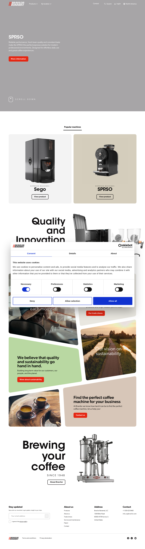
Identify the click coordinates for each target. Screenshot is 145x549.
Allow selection (72, 301)
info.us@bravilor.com (129, 514)
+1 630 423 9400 (128, 510)
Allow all (113, 301)
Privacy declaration (46, 538)
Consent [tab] (31, 253)
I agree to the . (19, 521)
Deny (32, 301)
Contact (96, 4)
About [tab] (114, 253)
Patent (66, 523)
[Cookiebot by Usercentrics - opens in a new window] (120, 246)
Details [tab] (72, 253)
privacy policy (23, 521)
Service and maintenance (72, 520)
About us (67, 514)
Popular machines (72, 127)
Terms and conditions (29, 538)
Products (67, 510)
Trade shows (68, 517)
